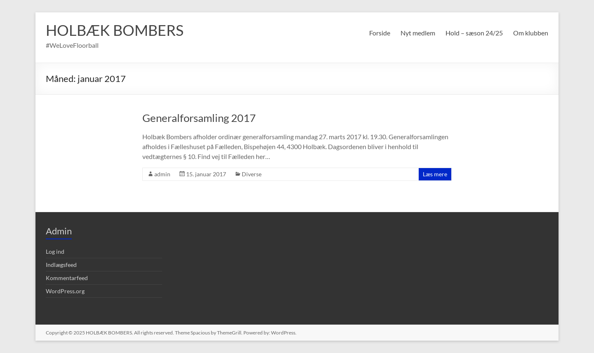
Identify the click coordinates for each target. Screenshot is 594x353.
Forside (379, 33)
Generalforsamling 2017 (199, 117)
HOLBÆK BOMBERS (115, 30)
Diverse (252, 174)
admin (162, 174)
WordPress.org (65, 291)
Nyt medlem (418, 33)
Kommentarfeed (67, 277)
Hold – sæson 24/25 (474, 33)
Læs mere (435, 174)
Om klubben (530, 33)
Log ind (55, 251)
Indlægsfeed (61, 264)
